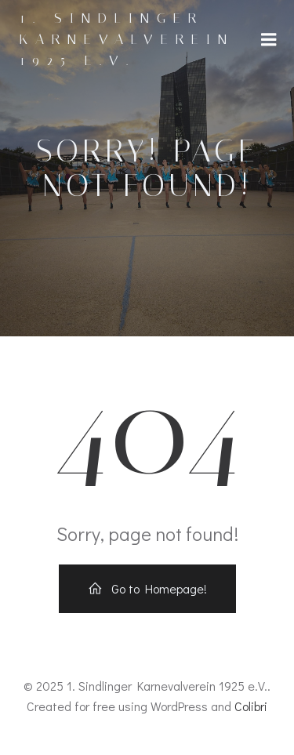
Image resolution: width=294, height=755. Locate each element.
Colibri (250, 706)
